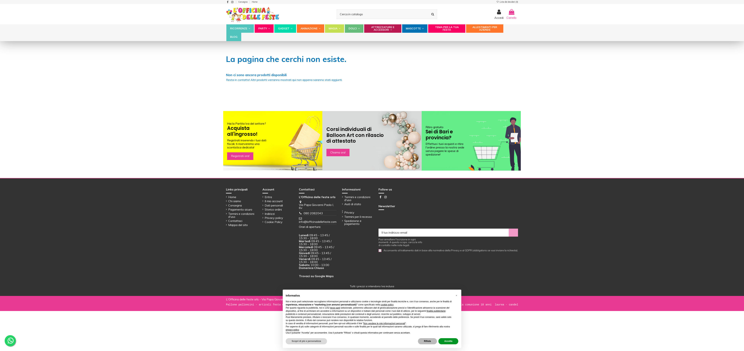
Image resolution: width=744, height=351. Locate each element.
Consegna (243, 2)
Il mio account (274, 201)
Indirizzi (270, 213)
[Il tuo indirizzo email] (444, 233)
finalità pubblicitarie (435, 311)
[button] (240, 28)
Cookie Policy (274, 221)
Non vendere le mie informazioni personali (384, 323)
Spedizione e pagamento (352, 222)
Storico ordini (273, 209)
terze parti (335, 308)
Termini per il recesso (358, 216)
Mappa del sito (238, 224)
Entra (268, 196)
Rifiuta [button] (427, 341)
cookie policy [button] (387, 304)
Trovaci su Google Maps (316, 276)
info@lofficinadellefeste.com (317, 222)
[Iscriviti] (513, 233)
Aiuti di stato (352, 204)
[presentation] (407, 219)
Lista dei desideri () (507, 2)
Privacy (349, 212)
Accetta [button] (448, 341)
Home (254, 2)
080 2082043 (313, 213)
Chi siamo (234, 201)
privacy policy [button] (292, 329)
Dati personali (274, 205)
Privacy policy (274, 217)
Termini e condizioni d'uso (241, 215)
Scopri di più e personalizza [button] (306, 341)
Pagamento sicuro (240, 209)
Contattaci (235, 220)
